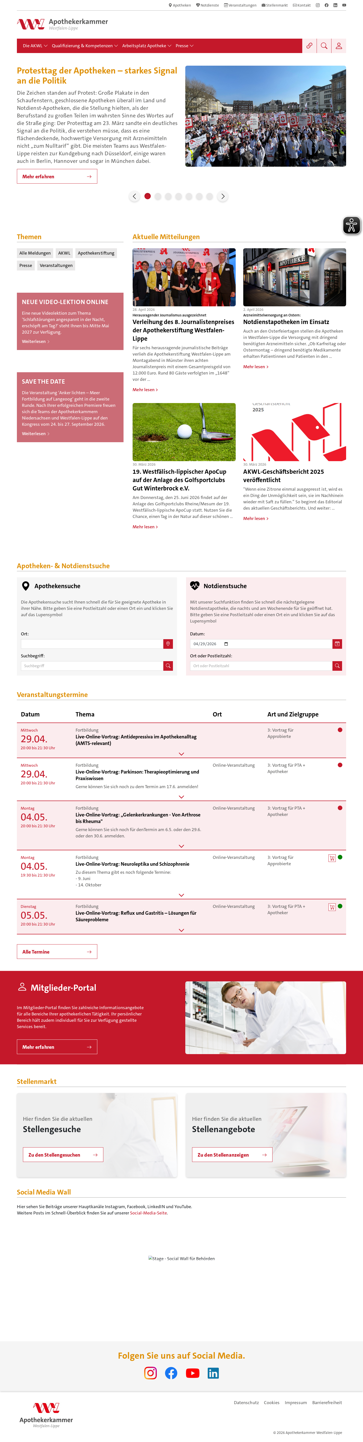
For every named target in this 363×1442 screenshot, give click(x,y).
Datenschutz (246, 1403)
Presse (25, 265)
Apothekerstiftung (96, 253)
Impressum (296, 1403)
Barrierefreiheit (327, 1403)
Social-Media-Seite (148, 1213)
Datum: (197, 634)
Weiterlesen (36, 341)
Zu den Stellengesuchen (54, 1155)
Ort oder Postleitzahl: (211, 656)
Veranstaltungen (56, 265)
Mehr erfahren (38, 176)
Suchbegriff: (33, 656)
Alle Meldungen (35, 253)
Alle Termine (35, 952)
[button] (134, 196)
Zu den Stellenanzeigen (223, 1155)
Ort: (25, 634)
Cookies (272, 1403)
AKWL (64, 253)
